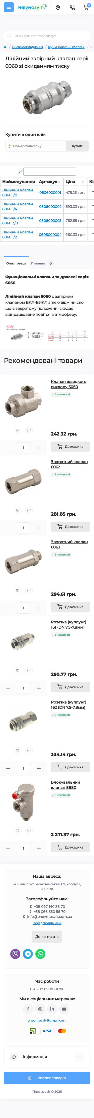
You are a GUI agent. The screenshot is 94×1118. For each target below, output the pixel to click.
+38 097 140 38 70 (49, 906)
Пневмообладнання (27, 47)
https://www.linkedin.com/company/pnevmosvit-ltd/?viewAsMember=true (52, 1009)
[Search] (9, 36)
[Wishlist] (18, 430)
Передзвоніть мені (47, 923)
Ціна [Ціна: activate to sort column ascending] (70, 181)
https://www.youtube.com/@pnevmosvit (64, 1009)
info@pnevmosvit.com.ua (49, 916)
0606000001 (50, 192)
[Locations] (57, 7)
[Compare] (29, 430)
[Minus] (8, 448)
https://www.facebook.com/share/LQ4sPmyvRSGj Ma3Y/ (28, 1009)
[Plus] (39, 448)
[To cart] (70, 447)
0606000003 (50, 220)
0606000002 (50, 206)
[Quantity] (23, 447)
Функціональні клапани (66, 47)
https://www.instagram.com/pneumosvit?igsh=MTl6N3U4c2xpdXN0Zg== (40, 1009)
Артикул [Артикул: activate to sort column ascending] (48, 181)
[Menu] (9, 7)
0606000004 (50, 234)
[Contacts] (72, 7)
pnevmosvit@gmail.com (47, 1020)
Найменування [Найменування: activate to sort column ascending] (18, 181)
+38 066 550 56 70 (49, 911)
